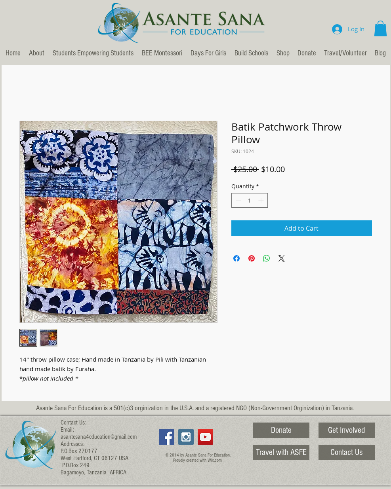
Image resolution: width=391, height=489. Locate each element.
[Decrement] (237, 200)
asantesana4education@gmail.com (99, 436)
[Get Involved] (347, 430)
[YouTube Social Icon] (205, 437)
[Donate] (281, 430)
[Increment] (262, 200)
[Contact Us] (347, 452)
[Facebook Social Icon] (166, 437)
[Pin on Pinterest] (251, 258)
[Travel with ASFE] (281, 452)
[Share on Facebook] (236, 258)
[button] (380, 28)
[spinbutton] (249, 200)
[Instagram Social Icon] (186, 437)
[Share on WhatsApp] (266, 258)
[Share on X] (281, 258)
